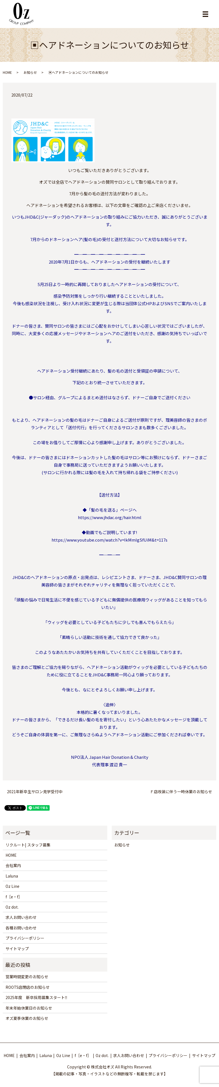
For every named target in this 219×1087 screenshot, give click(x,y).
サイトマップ (17, 948)
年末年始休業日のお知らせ (29, 1008)
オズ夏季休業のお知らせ (27, 1018)
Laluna (12, 876)
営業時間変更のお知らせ (27, 976)
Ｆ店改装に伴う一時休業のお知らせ (181, 791)
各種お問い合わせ (21, 928)
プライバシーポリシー (25, 938)
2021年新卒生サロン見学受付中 (34, 791)
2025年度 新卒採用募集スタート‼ (36, 997)
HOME (7, 72)
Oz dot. (12, 907)
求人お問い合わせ (21, 917)
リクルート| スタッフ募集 (28, 845)
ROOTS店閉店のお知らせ (28, 987)
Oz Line (12, 886)
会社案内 (13, 865)
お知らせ (30, 72)
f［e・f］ (14, 896)
